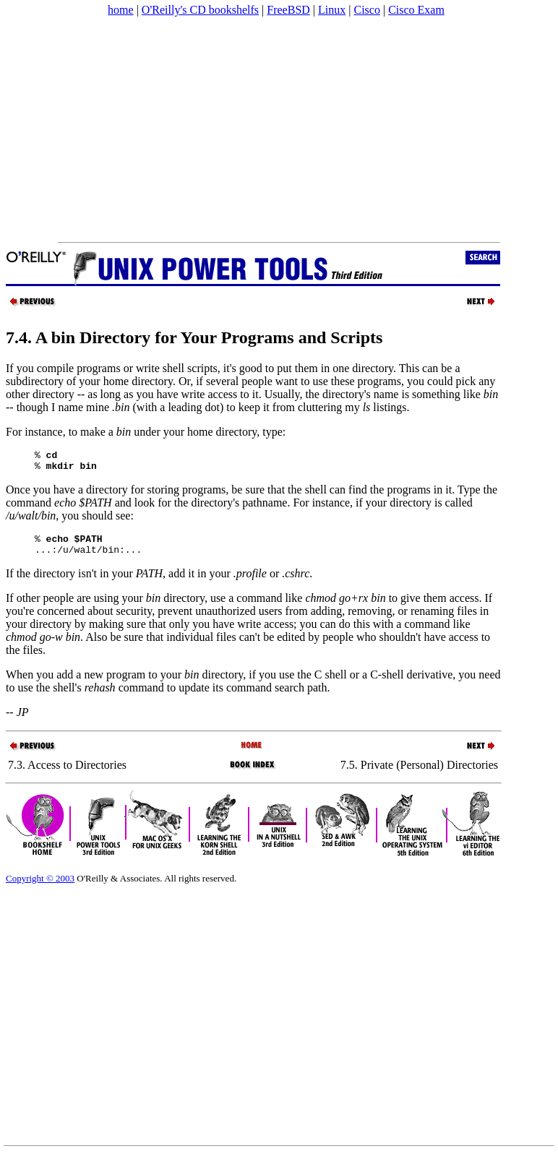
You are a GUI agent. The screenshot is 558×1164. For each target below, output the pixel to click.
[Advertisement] (278, 129)
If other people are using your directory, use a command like (196, 606)
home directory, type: (236, 432)
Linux (331, 10)
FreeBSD (288, 10)
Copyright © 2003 (40, 886)
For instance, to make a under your (96, 432)
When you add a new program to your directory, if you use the (160, 683)
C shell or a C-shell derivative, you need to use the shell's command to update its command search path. (253, 689)
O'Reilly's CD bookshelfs (200, 10)
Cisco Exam (416, 10)
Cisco (366, 10)
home (121, 10)
